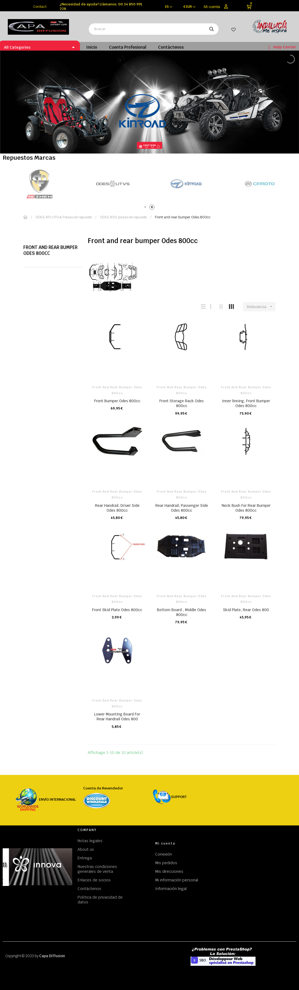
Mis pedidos (166, 862)
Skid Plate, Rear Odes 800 (246, 609)
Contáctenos (89, 888)
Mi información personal (176, 880)
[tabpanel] (53, 184)
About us (86, 849)
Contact (39, 6)
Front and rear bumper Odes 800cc (50, 250)
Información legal (171, 888)
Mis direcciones (169, 871)
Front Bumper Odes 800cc (117, 400)
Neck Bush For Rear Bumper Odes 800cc (246, 508)
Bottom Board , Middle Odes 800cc (181, 612)
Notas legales (90, 840)
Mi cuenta (212, 7)
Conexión (163, 854)
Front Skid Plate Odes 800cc (117, 609)
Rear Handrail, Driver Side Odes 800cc (117, 508)
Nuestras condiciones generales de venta (97, 869)
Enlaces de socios (94, 880)
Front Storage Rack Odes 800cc (181, 403)
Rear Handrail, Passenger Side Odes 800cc (181, 508)
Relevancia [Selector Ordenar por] (261, 306)
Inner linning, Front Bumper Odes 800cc (246, 403)
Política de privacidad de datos (100, 899)
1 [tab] (146, 208)
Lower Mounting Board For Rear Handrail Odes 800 (117, 716)
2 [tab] (153, 208)
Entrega (85, 858)
